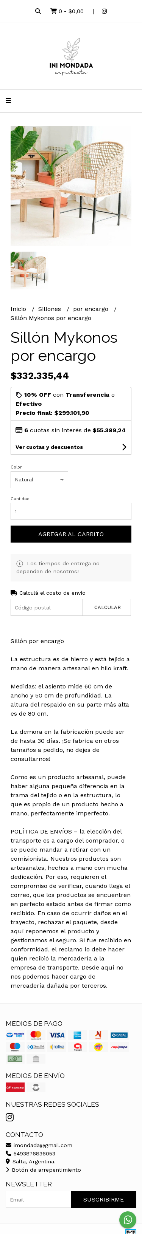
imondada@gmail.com (39, 1145)
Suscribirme (103, 1199)
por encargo (91, 308)
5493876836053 (30, 1153)
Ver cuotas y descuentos (49, 447)
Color (16, 467)
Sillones (50, 308)
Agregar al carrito (71, 534)
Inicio (19, 308)
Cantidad (20, 498)
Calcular (107, 607)
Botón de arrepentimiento (43, 1170)
